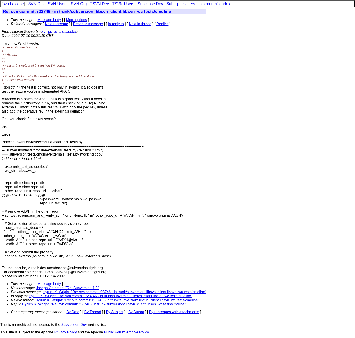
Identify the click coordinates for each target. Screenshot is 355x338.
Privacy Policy (65, 332)
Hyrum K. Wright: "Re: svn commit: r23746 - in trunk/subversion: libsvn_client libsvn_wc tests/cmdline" (124, 292)
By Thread (92, 312)
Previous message (88, 24)
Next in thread (140, 24)
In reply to (116, 24)
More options (76, 20)
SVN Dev (36, 4)
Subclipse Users (180, 4)
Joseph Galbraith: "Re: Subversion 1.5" (67, 288)
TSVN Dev (99, 4)
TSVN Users (123, 4)
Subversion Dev (74, 324)
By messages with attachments (174, 312)
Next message (56, 24)
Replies (162, 24)
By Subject (114, 312)
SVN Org (79, 4)
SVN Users (57, 4)
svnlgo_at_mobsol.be (59, 32)
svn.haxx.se (13, 4)
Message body (49, 20)
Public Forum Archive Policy (126, 332)
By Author (136, 312)
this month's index (214, 4)
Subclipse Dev (150, 4)
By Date (72, 312)
